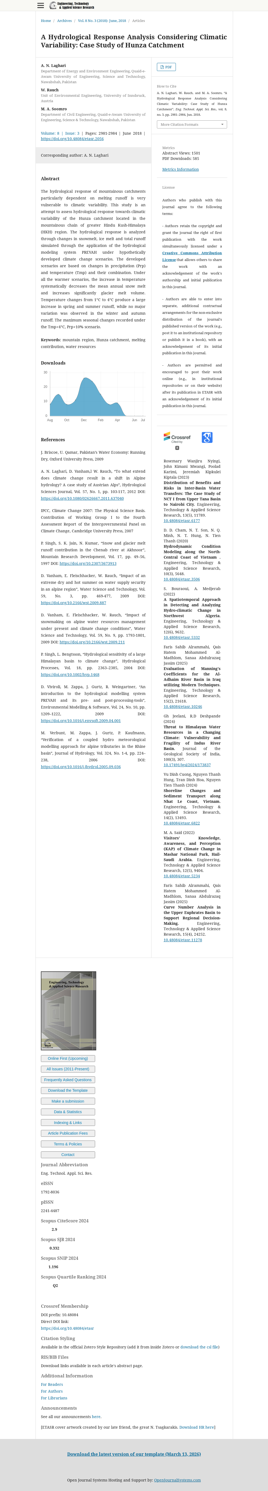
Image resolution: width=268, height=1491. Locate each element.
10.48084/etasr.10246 (183, 706)
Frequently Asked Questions (68, 1080)
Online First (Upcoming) (68, 1058)
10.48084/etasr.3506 (182, 579)
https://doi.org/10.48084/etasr (67, 1328)
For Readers (52, 1384)
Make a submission (68, 1101)
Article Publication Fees (68, 1133)
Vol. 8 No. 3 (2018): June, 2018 (102, 20)
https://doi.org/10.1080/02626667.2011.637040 (82, 498)
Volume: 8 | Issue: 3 (60, 133)
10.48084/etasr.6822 (182, 823)
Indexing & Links (68, 1122)
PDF (168, 67)
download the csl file (199, 1347)
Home (46, 20)
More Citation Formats (179, 124)
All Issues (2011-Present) (68, 1069)
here (96, 1416)
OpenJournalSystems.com (177, 1480)
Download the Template (68, 1090)
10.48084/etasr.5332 (182, 637)
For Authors (52, 1391)
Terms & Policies (68, 1144)
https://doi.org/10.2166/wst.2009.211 (92, 642)
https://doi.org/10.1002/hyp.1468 (70, 674)
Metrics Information (180, 169)
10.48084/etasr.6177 (182, 520)
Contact (67, 1154)
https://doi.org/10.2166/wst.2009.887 (73, 602)
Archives (64, 20)
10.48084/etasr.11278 (183, 939)
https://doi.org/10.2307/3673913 (88, 563)
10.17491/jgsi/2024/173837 (187, 764)
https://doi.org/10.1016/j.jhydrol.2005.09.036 (81, 766)
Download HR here (196, 1427)
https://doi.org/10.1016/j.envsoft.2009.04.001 (81, 720)
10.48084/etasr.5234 (182, 875)
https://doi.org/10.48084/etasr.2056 (72, 138)
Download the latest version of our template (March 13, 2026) (134, 1454)
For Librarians (54, 1397)
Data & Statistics (68, 1112)
